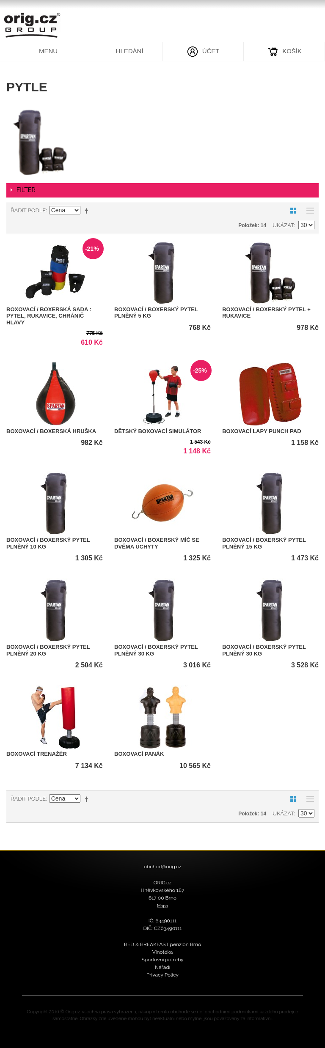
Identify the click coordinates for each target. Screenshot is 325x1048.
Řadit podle (28, 210)
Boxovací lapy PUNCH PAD (261, 431)
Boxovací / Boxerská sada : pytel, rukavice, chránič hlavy (48, 316)
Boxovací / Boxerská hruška (51, 431)
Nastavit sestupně (88, 210)
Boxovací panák (139, 754)
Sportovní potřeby (162, 960)
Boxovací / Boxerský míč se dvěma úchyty (156, 543)
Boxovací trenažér (36, 754)
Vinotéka (162, 952)
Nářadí (163, 967)
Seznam (308, 210)
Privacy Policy (162, 975)
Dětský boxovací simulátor (157, 431)
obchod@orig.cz (163, 867)
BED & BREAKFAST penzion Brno (162, 944)
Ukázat (283, 225)
